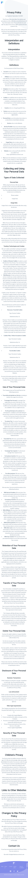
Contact (10, 866)
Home (2, 866)
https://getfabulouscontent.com (15, 154)
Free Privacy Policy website (14, 301)
